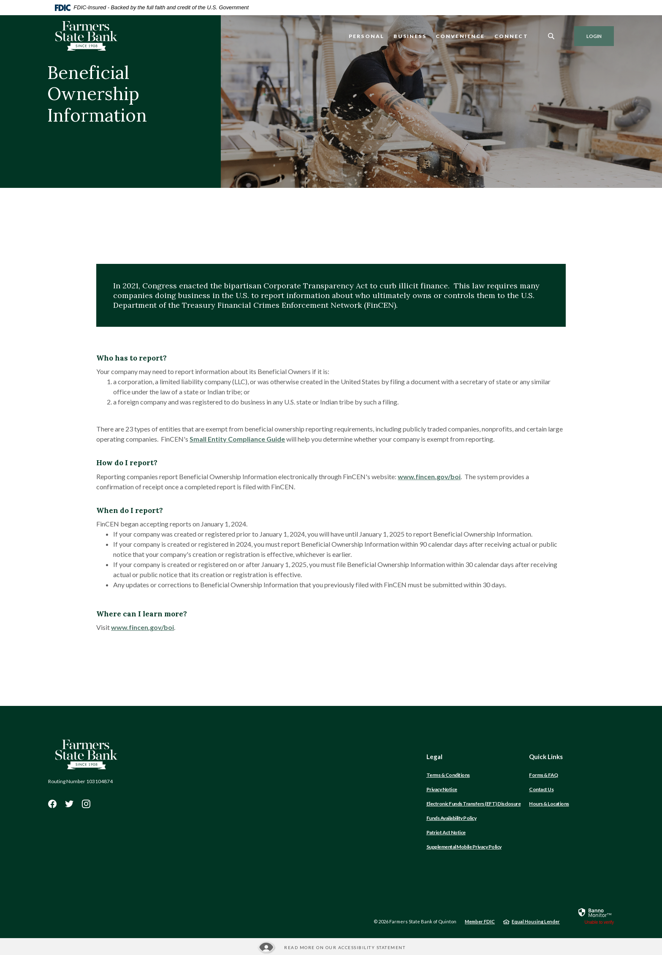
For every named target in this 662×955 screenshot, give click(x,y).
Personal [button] (366, 36)
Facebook (52, 804)
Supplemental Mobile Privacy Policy (464, 847)
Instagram (86, 804)
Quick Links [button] (546, 756)
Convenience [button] (460, 36)
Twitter (69, 804)
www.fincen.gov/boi (429, 476)
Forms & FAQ (543, 775)
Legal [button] (434, 756)
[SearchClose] (551, 36)
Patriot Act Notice (446, 832)
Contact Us (541, 789)
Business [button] (409, 36)
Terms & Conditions (448, 775)
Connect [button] (511, 36)
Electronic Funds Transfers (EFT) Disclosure (473, 803)
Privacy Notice (441, 789)
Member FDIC (480, 921)
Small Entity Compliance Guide (237, 439)
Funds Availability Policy (451, 818)
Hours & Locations (549, 803)
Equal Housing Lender (536, 921)
